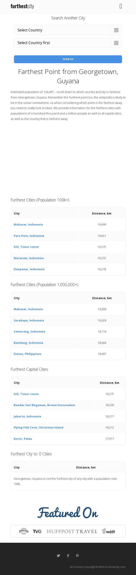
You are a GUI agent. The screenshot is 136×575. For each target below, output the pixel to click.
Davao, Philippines (27, 354)
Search (68, 59)
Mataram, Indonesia (29, 258)
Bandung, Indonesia (28, 343)
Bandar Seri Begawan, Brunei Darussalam (44, 405)
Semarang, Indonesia (29, 331)
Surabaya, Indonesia (29, 320)
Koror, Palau (23, 439)
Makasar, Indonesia (28, 224)
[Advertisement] (68, 158)
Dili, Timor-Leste (26, 247)
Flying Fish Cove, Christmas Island (38, 427)
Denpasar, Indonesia (29, 269)
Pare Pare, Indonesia (29, 236)
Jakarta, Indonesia (27, 416)
